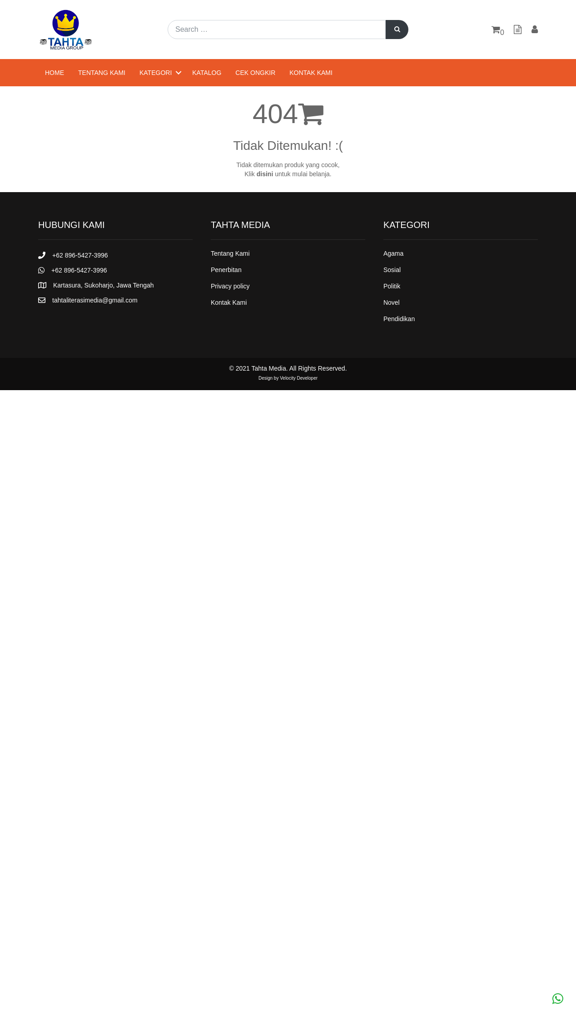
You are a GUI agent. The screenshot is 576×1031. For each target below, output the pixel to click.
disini (265, 174)
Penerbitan (226, 269)
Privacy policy (230, 286)
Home (54, 72)
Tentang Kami (101, 72)
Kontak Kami (311, 72)
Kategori (155, 72)
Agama (393, 253)
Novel (391, 302)
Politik (391, 286)
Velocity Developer (299, 378)
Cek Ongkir (255, 72)
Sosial (392, 269)
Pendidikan (399, 318)
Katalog (206, 72)
